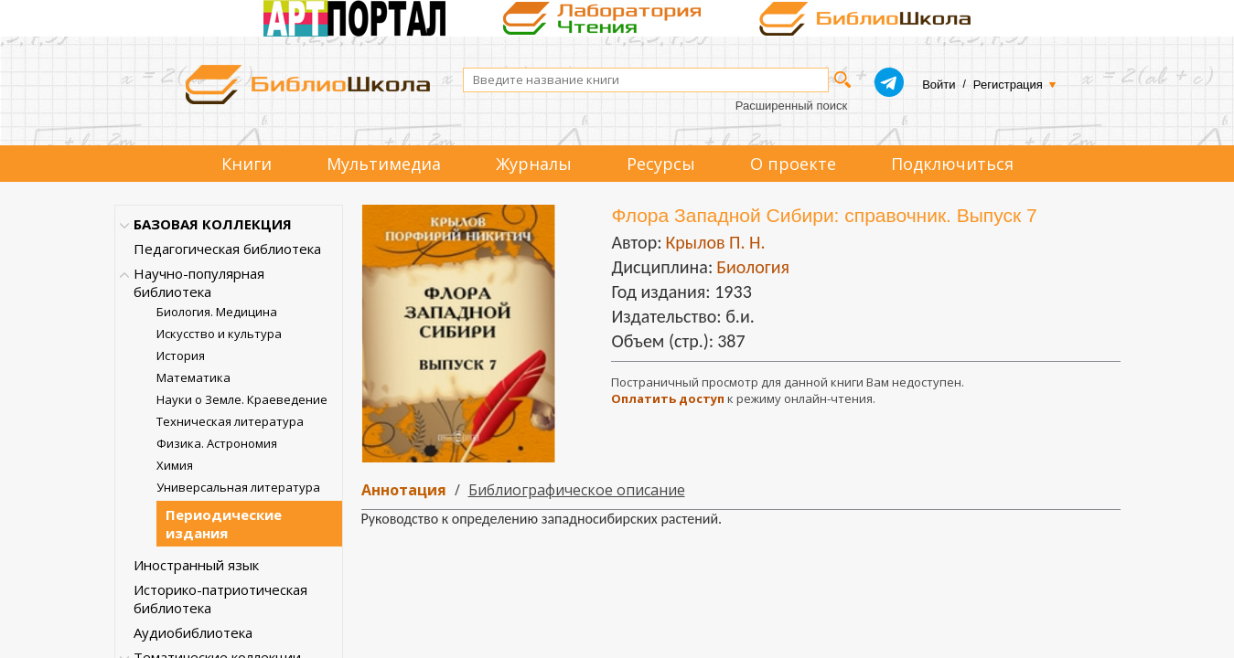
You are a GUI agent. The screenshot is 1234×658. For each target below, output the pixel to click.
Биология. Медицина (216, 311)
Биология (752, 267)
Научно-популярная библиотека (199, 282)
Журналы (534, 164)
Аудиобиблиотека (193, 632)
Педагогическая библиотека (227, 248)
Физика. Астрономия (216, 443)
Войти (938, 84)
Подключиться (952, 164)
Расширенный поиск (791, 105)
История (180, 355)
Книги (246, 164)
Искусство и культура (219, 333)
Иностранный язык (196, 565)
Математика (193, 377)
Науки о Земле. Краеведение (241, 399)
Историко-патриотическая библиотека (220, 598)
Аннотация (403, 490)
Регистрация (1008, 84)
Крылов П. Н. (715, 242)
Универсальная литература (238, 487)
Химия (174, 465)
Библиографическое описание (576, 490)
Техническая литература (230, 421)
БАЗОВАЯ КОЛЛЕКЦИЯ (213, 224)
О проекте (793, 164)
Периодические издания (224, 523)
